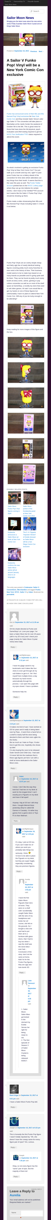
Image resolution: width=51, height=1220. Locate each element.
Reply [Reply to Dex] (13, 647)
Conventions (11, 590)
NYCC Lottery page (35, 186)
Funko (38, 590)
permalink (10, 594)
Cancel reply (36, 1189)
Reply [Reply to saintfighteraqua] (16, 697)
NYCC (17, 592)
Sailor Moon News (10, 4)
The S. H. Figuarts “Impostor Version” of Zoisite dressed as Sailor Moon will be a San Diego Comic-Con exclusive (29, 539)
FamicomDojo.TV (19, 1)
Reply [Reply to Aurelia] (22, 972)
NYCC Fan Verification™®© (17, 134)
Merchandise (22, 590)
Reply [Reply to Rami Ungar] (13, 1107)
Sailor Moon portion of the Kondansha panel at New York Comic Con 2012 (29, 511)
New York (10, 592)
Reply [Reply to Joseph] (13, 1147)
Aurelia (15, 1195)
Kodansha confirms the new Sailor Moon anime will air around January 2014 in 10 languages (14, 570)
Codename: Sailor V (31, 587)
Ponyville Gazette (33, 1)
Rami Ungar (14, 1095)
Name (16, 1213)
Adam (31, 592)
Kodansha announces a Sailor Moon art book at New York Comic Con (14, 537)
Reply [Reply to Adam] (16, 821)
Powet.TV (8, 1)
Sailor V (23, 592)
